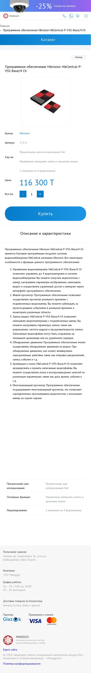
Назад (78, 57)
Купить (45, 214)
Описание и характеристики (45, 233)
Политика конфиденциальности (22, 663)
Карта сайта (10, 649)
